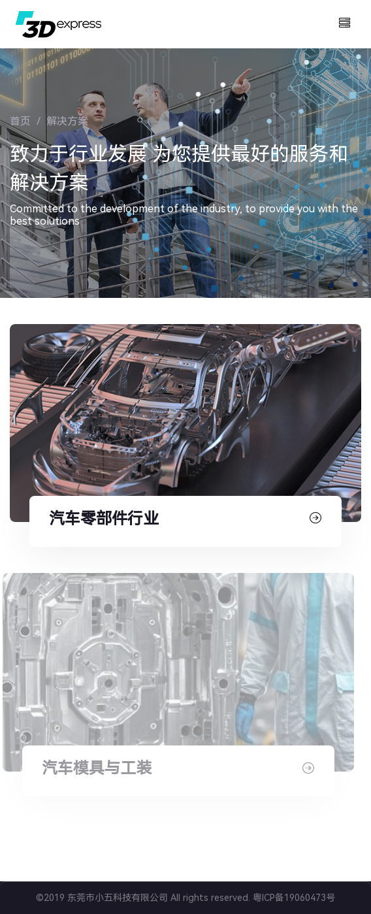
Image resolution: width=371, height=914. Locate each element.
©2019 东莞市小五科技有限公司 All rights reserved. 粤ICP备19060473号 (185, 897)
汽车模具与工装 (93, 768)
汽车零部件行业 (104, 519)
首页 (20, 121)
